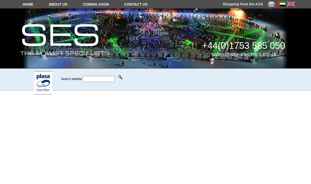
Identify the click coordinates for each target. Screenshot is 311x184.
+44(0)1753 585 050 (243, 45)
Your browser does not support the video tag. (155, 78)
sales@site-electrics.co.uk (243, 54)
